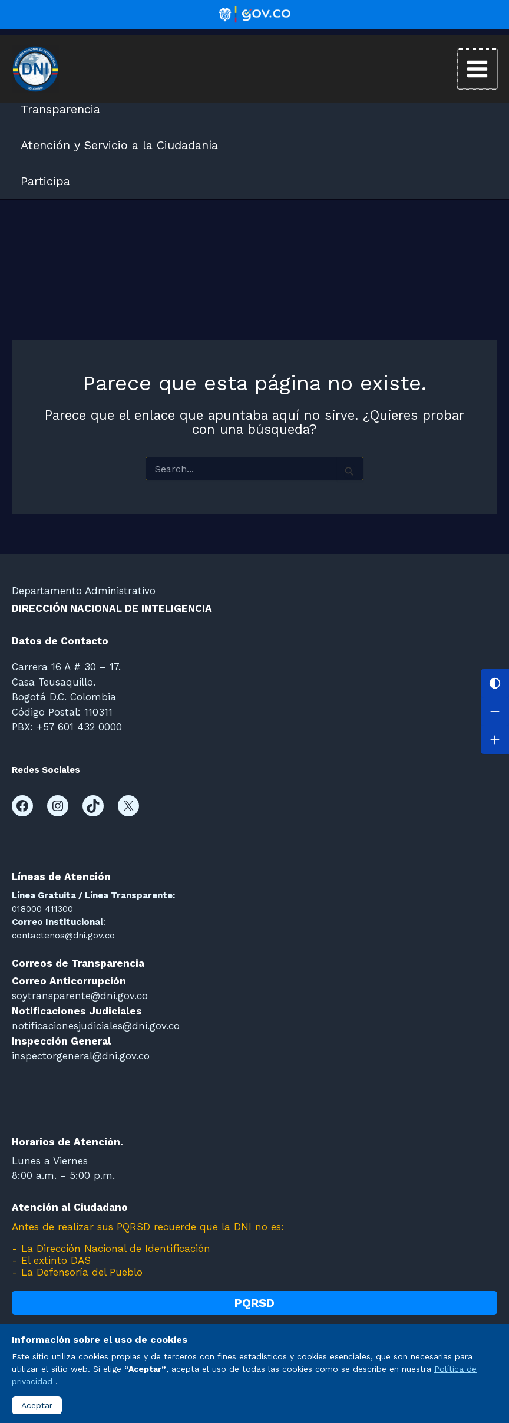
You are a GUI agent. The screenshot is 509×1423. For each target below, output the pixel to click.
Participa (45, 181)
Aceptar (36, 1405)
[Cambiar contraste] (495, 683)
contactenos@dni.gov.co (63, 935)
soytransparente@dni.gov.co (80, 996)
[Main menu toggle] (478, 69)
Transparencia (60, 109)
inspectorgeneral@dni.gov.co (81, 1056)
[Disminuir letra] (495, 711)
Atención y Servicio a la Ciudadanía (119, 145)
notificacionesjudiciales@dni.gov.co (96, 1026)
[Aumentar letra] (495, 740)
